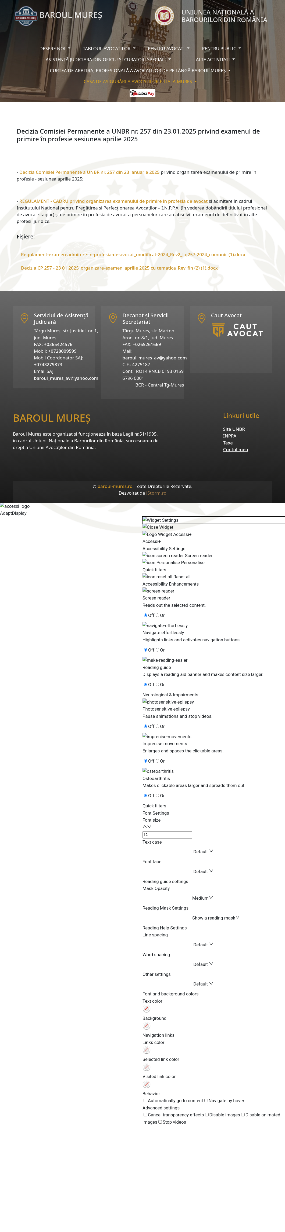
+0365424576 (58, 344)
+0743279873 (48, 364)
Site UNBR (234, 429)
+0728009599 (62, 351)
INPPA (230, 436)
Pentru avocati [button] (167, 48)
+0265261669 (147, 344)
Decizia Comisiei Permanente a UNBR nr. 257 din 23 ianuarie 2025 (89, 172)
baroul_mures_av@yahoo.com (66, 378)
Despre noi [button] (53, 48)
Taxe (228, 443)
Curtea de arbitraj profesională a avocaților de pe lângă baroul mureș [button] (138, 70)
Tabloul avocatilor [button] (107, 48)
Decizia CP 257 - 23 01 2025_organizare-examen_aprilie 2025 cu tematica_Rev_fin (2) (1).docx (119, 268)
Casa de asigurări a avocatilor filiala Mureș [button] (138, 81)
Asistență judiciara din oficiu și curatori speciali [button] (106, 59)
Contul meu (235, 449)
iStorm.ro (156, 493)
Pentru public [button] (219, 48)
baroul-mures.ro (115, 486)
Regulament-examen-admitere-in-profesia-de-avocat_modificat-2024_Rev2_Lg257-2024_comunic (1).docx (133, 254)
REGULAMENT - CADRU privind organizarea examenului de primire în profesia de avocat (113, 201)
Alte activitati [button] (213, 59)
